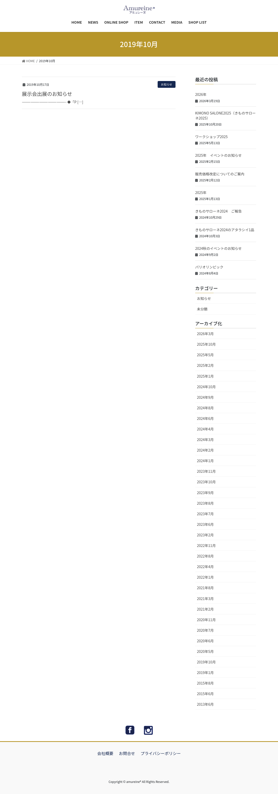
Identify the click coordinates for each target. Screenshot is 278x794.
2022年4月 (205, 566)
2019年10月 (206, 661)
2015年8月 (205, 683)
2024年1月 (205, 460)
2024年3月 (205, 439)
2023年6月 (205, 524)
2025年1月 (205, 376)
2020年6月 (205, 640)
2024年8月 (205, 407)
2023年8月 (205, 503)
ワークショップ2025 (211, 136)
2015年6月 (205, 693)
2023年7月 (205, 513)
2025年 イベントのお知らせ (218, 155)
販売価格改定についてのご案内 (220, 173)
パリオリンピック (209, 266)
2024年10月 (206, 386)
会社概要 (105, 753)
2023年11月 (206, 471)
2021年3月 (205, 598)
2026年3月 (205, 333)
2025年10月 (206, 344)
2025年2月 (205, 365)
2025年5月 (205, 354)
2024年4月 (205, 428)
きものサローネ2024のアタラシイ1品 (224, 229)
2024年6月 (205, 418)
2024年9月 (205, 397)
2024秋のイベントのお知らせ (218, 248)
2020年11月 (206, 619)
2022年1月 (205, 577)
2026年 (200, 94)
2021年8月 (205, 587)
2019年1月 (205, 672)
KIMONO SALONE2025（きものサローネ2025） (225, 115)
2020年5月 (205, 651)
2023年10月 (206, 481)
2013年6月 (205, 704)
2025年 (200, 192)
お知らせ (166, 84)
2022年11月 (206, 545)
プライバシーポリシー (161, 753)
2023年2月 (205, 534)
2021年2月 (205, 609)
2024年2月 (205, 450)
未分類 (202, 308)
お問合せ (127, 753)
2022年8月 (205, 556)
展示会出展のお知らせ (47, 93)
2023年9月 (205, 492)
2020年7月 (205, 630)
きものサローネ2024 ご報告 (218, 211)
